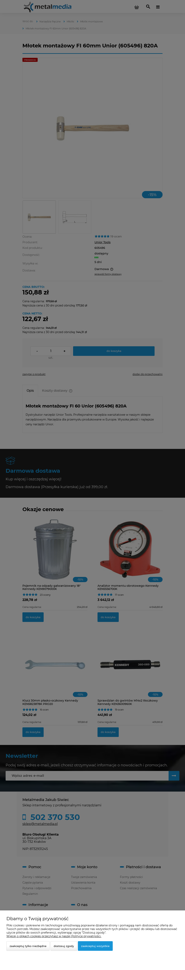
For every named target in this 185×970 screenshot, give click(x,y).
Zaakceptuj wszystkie (95, 946)
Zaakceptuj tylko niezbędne (28, 946)
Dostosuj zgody (64, 946)
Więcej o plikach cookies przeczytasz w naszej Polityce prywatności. (53, 936)
